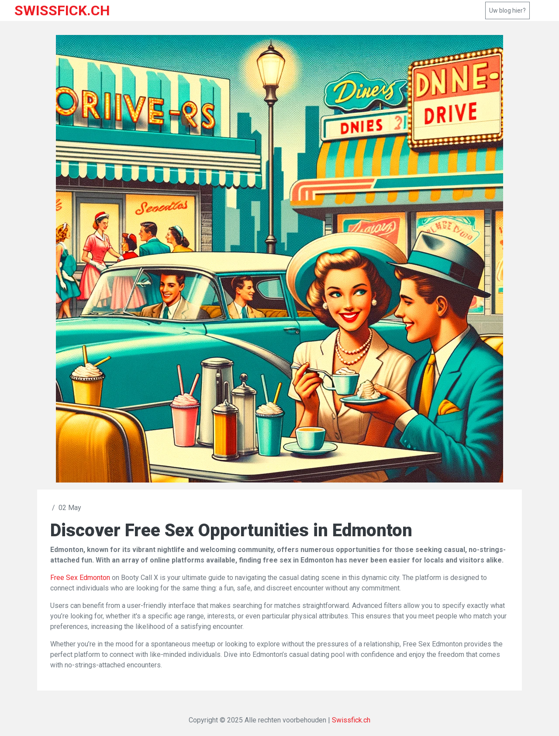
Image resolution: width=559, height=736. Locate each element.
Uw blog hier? (507, 10)
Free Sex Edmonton (80, 577)
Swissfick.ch (351, 720)
